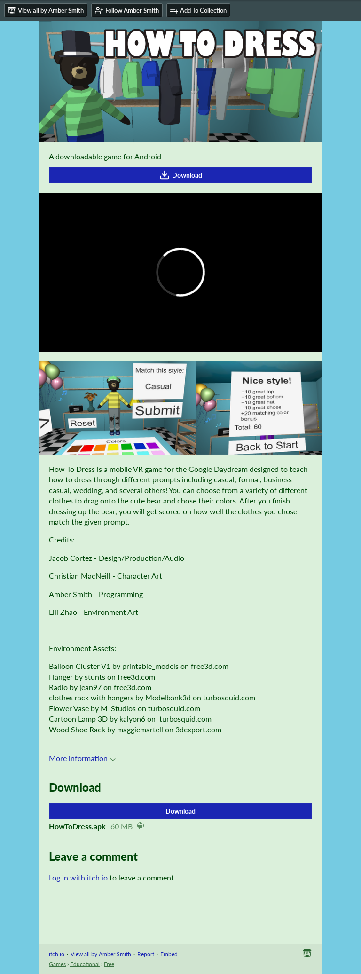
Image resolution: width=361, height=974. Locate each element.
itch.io (56, 954)
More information (82, 758)
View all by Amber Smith (101, 954)
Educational (85, 963)
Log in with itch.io (78, 877)
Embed (169, 954)
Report (145, 954)
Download (180, 175)
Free (109, 963)
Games (57, 963)
